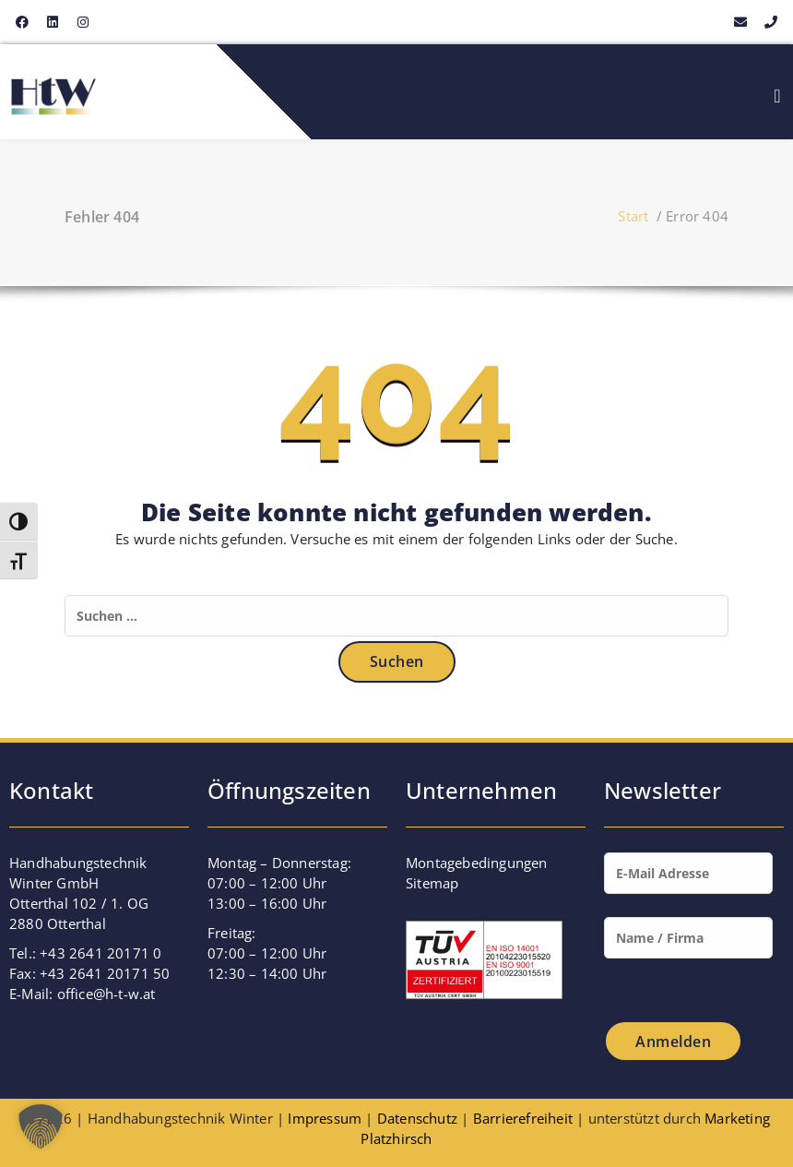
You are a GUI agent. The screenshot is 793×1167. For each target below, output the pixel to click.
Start (633, 216)
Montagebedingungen (477, 862)
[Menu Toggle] (777, 96)
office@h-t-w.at (106, 993)
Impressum (324, 1118)
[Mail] (688, 882)
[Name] (688, 947)
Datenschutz (417, 1118)
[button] (40, 1126)
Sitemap (432, 883)
